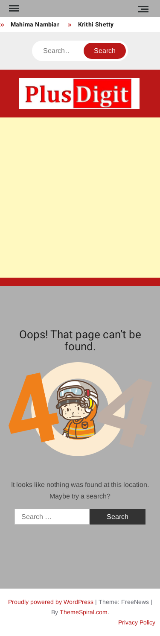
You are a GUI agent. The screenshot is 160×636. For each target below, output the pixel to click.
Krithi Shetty (96, 24)
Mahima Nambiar (35, 24)
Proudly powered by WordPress (50, 601)
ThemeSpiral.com (84, 612)
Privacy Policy (136, 622)
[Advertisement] (80, 197)
